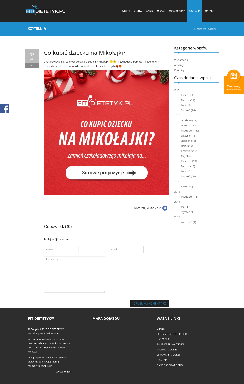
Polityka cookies (167, 349)
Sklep (161, 10)
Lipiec (187, 145)
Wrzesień (189, 135)
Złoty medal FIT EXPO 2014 (173, 334)
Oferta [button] (138, 10)
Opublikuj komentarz (150, 303)
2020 (177, 181)
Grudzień (189, 120)
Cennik (149, 10)
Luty (186, 105)
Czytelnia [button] (194, 10)
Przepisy (179, 70)
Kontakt (209, 10)
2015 (177, 201)
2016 (177, 191)
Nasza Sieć (163, 339)
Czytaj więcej (63, 371)
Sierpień (188, 140)
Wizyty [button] (126, 10)
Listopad (189, 125)
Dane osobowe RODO (170, 365)
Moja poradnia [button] (177, 10)
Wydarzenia (181, 60)
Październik (190, 130)
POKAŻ (4, 109)
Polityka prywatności (170, 344)
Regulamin (163, 359)
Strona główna (199, 28)
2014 (177, 217)
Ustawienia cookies (169, 354)
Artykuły (179, 65)
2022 (177, 115)
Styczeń (188, 110)
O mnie (161, 328)
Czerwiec (189, 151)
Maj (186, 156)
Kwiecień (188, 95)
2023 (177, 90)
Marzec (188, 100)
